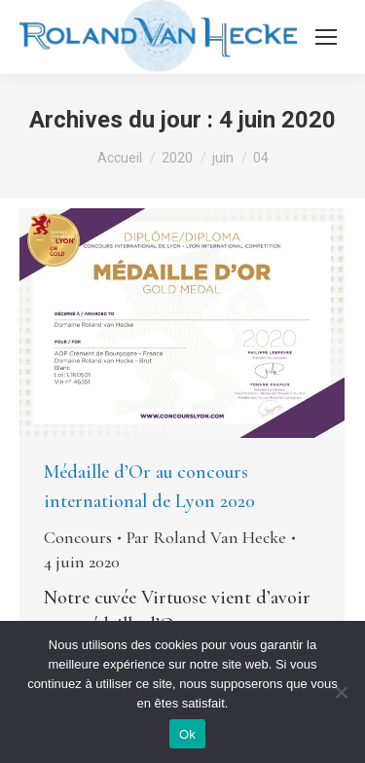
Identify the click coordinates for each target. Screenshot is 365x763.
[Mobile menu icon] (326, 37)
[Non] (340, 692)
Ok (187, 734)
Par (206, 537)
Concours (78, 537)
